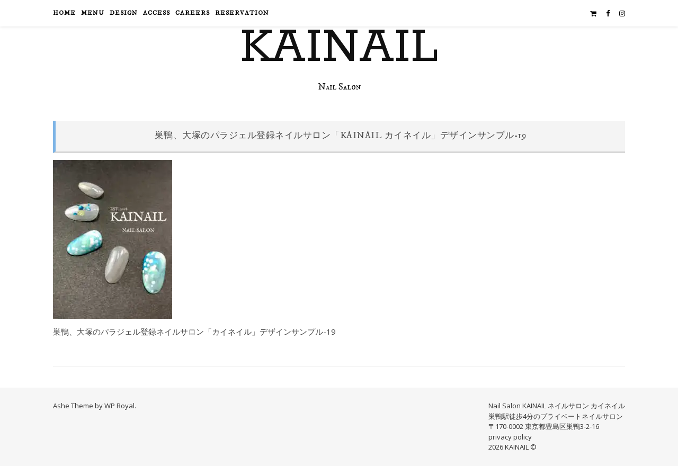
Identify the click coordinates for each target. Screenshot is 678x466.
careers (192, 13)
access (156, 13)
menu (92, 13)
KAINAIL (339, 47)
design (124, 13)
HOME (64, 13)
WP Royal (119, 405)
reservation (242, 13)
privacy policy (510, 437)
